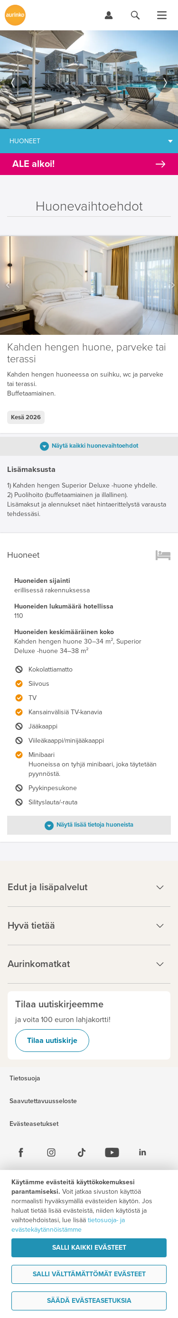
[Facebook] (21, 1152)
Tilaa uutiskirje (52, 1040)
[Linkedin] (142, 1152)
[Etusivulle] (15, 15)
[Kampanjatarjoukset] (89, 164)
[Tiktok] (81, 1152)
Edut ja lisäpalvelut (89, 887)
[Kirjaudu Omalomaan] (108, 15)
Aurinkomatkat (89, 964)
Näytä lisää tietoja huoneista (94, 825)
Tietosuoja (24, 1078)
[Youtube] (112, 1152)
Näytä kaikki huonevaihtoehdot (95, 446)
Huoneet (24, 141)
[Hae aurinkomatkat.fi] (135, 15)
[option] (89, 79)
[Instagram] (51, 1152)
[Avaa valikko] (161, 15)
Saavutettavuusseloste (43, 1101)
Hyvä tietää (89, 925)
